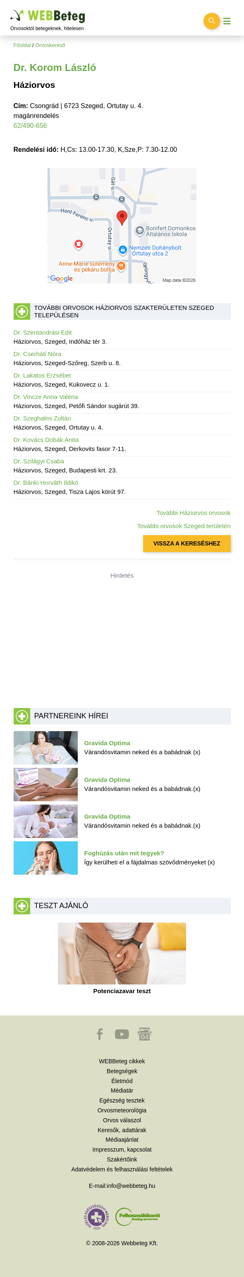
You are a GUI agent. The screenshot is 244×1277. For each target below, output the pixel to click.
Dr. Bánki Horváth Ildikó (46, 482)
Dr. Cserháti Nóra (38, 353)
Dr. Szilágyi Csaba (39, 461)
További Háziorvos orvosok (193, 512)
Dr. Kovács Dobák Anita (46, 439)
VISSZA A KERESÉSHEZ (186, 543)
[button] (100, 1038)
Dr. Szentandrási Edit (43, 332)
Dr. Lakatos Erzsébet (42, 375)
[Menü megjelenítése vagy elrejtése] (227, 21)
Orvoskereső (50, 45)
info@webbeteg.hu (131, 1186)
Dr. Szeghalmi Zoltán (42, 418)
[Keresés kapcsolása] (211, 21)
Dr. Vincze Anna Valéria (46, 396)
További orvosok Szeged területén (184, 525)
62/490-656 (30, 125)
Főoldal (22, 45)
